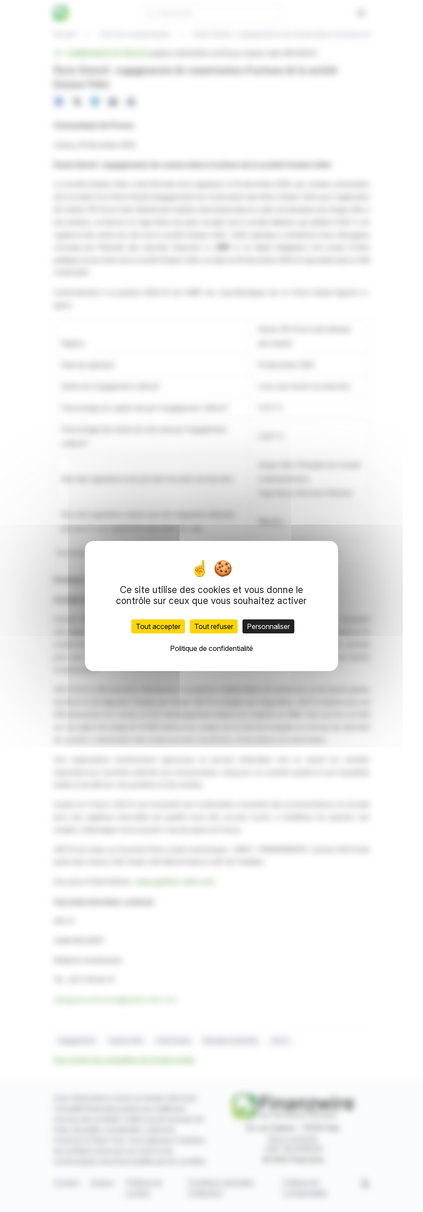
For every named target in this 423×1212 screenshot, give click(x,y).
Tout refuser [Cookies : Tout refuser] (213, 626)
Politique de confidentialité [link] (211, 648)
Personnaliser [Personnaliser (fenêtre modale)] (268, 626)
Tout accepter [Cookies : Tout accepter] (158, 626)
